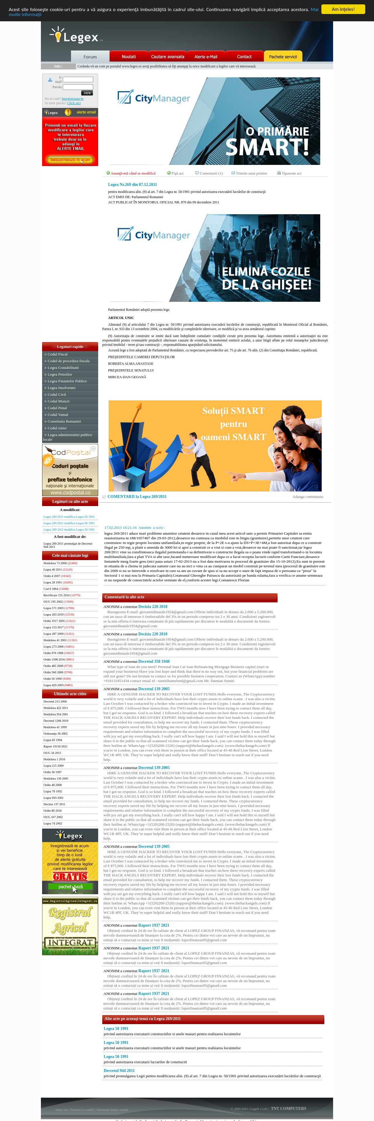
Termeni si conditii (82, 1109)
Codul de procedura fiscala (68, 361)
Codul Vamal (58, 414)
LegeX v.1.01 (258, 1108)
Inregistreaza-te (73, 98)
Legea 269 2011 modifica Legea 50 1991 (69, 516)
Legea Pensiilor (60, 374)
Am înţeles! (343, 9)
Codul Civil (57, 394)
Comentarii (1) (211, 173)
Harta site (62, 1109)
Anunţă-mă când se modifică (133, 173)
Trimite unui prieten (251, 173)
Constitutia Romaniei (64, 421)
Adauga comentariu (307, 496)
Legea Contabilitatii (63, 367)
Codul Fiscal (57, 354)
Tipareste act (292, 173)
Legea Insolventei (61, 388)
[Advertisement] (70, 254)
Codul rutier (57, 428)
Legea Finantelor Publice (67, 381)
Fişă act (177, 173)
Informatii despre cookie (112, 1109)
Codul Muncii (58, 401)
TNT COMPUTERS (288, 1108)
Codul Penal (57, 408)
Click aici (74, 103)
